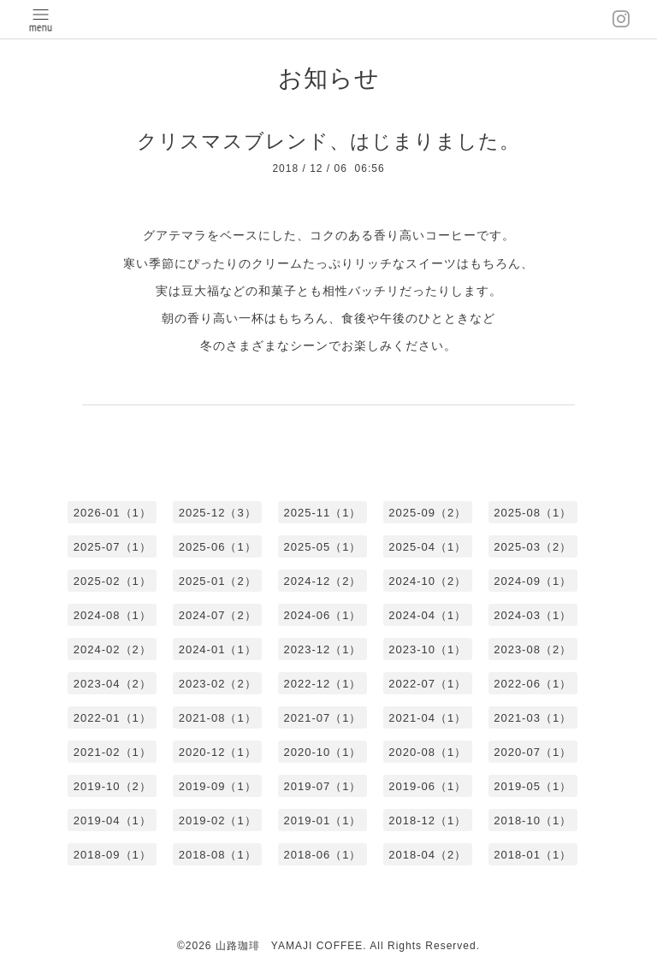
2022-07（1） (427, 683)
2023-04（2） (112, 683)
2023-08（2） (532, 649)
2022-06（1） (532, 683)
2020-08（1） (427, 752)
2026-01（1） (112, 512)
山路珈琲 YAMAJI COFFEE (289, 946)
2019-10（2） (112, 786)
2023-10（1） (427, 649)
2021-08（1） (218, 717)
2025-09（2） (427, 512)
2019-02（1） (218, 820)
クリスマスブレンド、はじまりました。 (328, 141)
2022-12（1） (323, 683)
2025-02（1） (112, 581)
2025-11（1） (323, 512)
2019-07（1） (323, 786)
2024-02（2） (112, 649)
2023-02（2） (218, 683)
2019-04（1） (112, 820)
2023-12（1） (323, 649)
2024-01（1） (218, 649)
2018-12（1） (427, 820)
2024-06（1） (323, 615)
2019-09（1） (218, 786)
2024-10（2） (427, 581)
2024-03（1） (532, 615)
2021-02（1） (112, 752)
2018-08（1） (218, 854)
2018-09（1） (112, 854)
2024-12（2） (323, 581)
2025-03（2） (532, 546)
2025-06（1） (218, 546)
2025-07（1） (112, 546)
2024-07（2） (218, 615)
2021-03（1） (532, 717)
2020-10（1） (323, 752)
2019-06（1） (427, 786)
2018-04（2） (427, 854)
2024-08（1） (112, 615)
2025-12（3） (218, 512)
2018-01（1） (532, 854)
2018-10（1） (532, 820)
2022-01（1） (112, 717)
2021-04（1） (427, 717)
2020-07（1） (532, 752)
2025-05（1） (323, 546)
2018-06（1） (323, 854)
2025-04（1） (427, 546)
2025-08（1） (532, 512)
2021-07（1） (323, 717)
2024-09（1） (532, 581)
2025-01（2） (218, 581)
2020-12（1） (218, 752)
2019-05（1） (532, 786)
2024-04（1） (427, 615)
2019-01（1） (323, 820)
